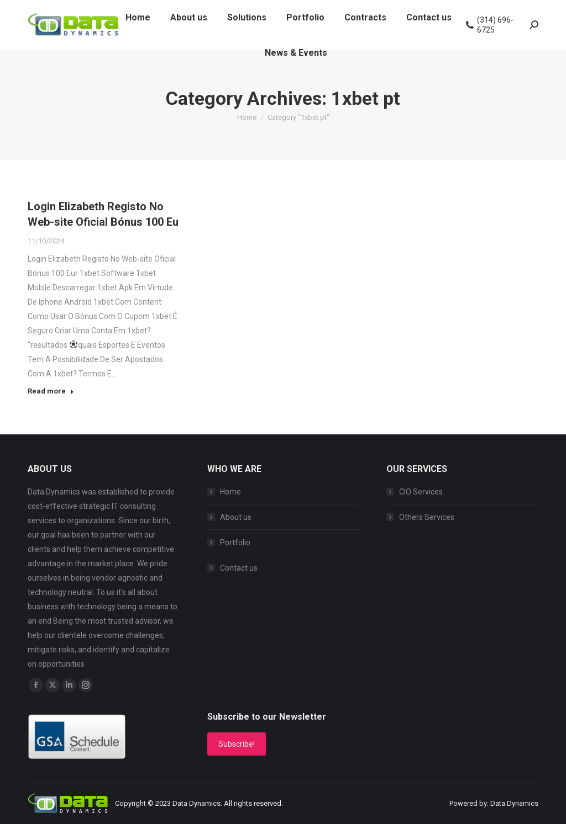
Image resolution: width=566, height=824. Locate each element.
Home (230, 491)
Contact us (239, 567)
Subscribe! (236, 744)
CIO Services (421, 491)
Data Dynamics (196, 803)
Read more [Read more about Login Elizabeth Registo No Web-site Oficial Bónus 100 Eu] (51, 391)
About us (235, 517)
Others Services (426, 517)
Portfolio (235, 542)
